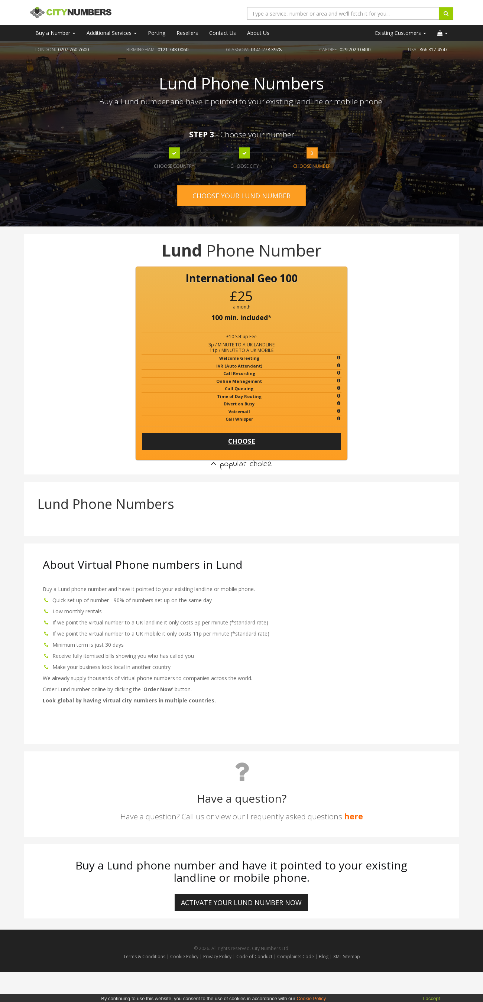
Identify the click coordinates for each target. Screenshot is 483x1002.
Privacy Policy (217, 956)
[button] (442, 33)
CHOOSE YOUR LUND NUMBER (241, 195)
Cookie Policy (184, 956)
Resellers (187, 32)
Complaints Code (295, 956)
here (353, 816)
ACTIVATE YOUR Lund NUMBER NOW (241, 902)
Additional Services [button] (112, 32)
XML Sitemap (346, 956)
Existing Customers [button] (400, 32)
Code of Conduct (254, 956)
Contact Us (222, 32)
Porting (156, 32)
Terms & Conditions (144, 956)
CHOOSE (241, 441)
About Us (258, 32)
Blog (324, 956)
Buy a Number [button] (55, 32)
